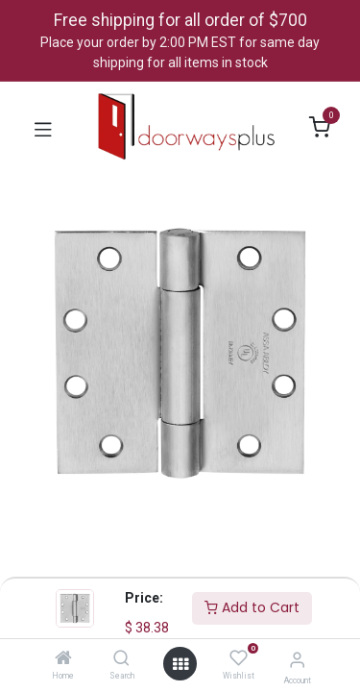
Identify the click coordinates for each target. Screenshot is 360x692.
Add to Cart (252, 607)
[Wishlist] (238, 658)
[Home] (63, 659)
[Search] (121, 659)
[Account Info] (297, 660)
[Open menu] (180, 664)
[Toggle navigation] (43, 128)
